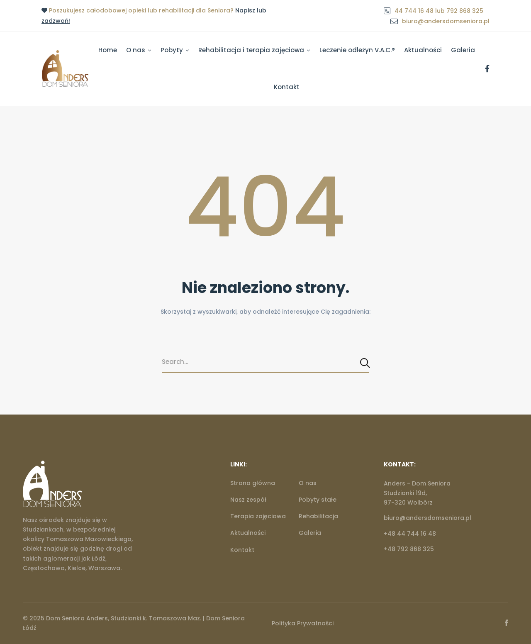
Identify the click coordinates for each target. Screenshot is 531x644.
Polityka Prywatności (303, 623)
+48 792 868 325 (409, 549)
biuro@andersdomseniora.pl (427, 518)
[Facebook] (487, 69)
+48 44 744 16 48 (410, 533)
